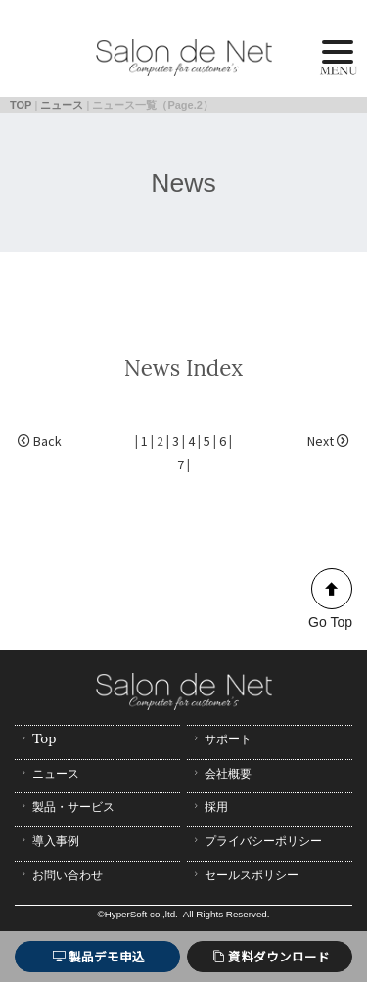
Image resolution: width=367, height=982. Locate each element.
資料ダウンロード (271, 956)
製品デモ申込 (99, 956)
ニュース (61, 105)
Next (328, 440)
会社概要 (221, 773)
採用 (209, 806)
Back (40, 440)
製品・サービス (66, 806)
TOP (20, 105)
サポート (221, 739)
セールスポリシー (244, 875)
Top (37, 739)
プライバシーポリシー (256, 840)
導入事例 (48, 840)
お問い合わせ (60, 875)
